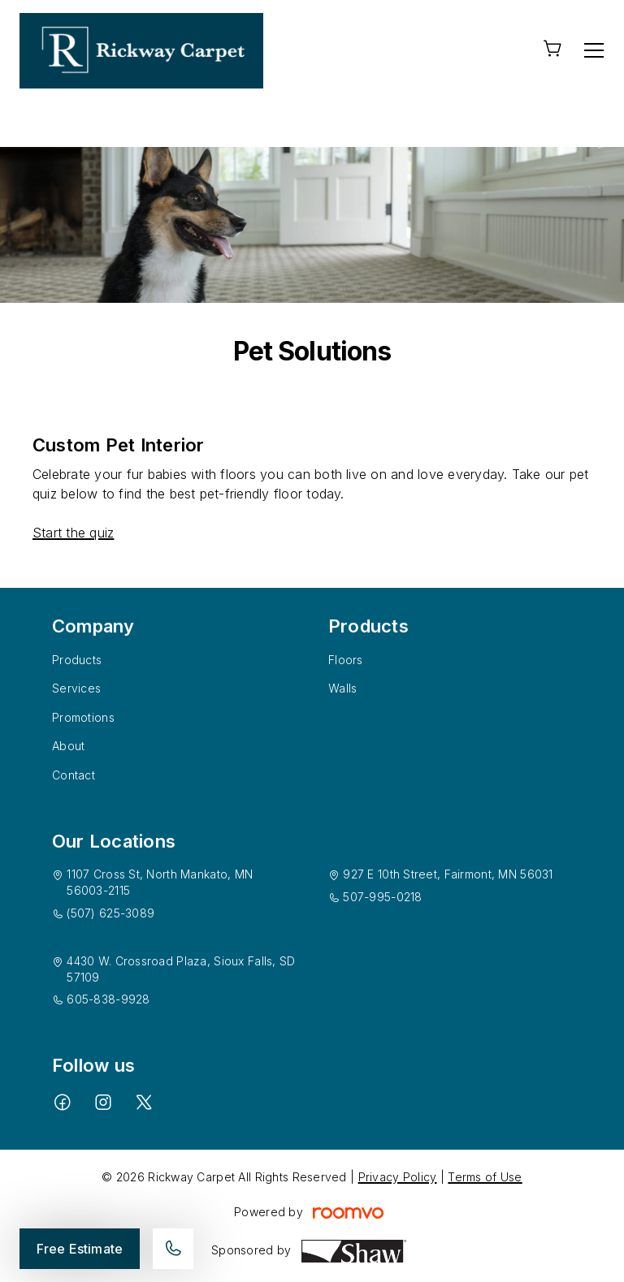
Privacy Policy (397, 1177)
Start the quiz (73, 532)
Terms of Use (485, 1177)
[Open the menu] (593, 50)
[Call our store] (173, 1248)
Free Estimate (80, 1249)
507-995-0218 (382, 897)
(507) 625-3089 (110, 913)
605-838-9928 (108, 999)
